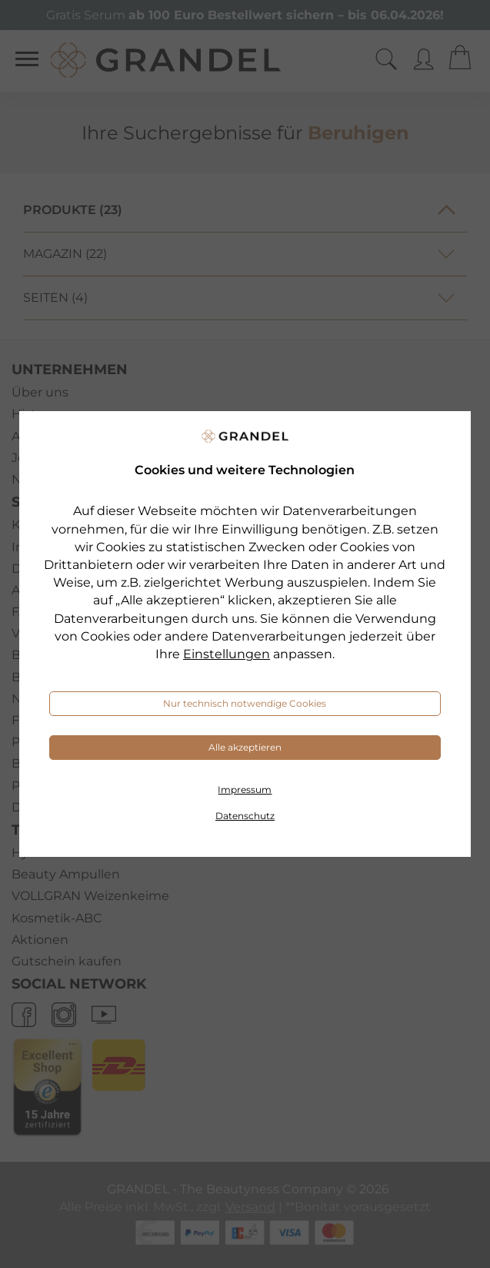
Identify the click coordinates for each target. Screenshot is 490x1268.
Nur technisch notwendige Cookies (244, 703)
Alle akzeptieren (245, 747)
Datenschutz (245, 815)
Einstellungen (226, 654)
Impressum (245, 789)
